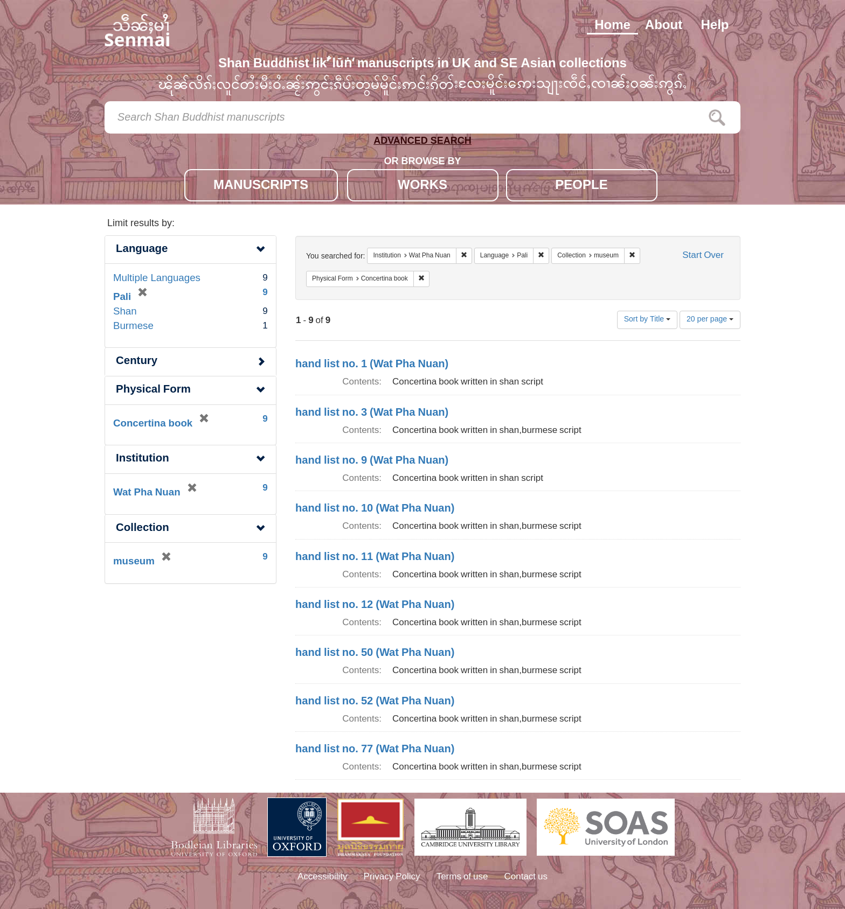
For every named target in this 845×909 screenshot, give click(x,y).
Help (715, 25)
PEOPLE (581, 186)
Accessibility (322, 877)
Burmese (133, 327)
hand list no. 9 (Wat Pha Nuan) (371, 461)
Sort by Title (647, 319)
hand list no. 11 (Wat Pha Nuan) (374, 557)
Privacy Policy (392, 877)
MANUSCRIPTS (260, 186)
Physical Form (153, 390)
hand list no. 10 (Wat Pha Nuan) (374, 509)
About (663, 25)
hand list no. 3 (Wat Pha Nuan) (371, 413)
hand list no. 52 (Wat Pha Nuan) (374, 702)
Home (612, 25)
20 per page (710, 319)
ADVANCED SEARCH (422, 143)
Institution (142, 459)
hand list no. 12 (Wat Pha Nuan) (374, 605)
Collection (142, 528)
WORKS (422, 186)
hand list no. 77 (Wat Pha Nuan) (374, 749)
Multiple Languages (156, 279)
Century (136, 361)
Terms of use (462, 877)
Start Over (703, 256)
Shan (125, 312)
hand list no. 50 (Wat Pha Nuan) (374, 653)
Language (142, 249)
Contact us (526, 877)
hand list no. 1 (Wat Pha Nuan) (371, 364)
